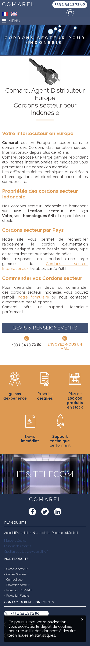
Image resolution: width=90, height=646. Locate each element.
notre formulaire (33, 297)
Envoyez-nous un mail (64, 346)
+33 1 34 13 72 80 (26, 344)
